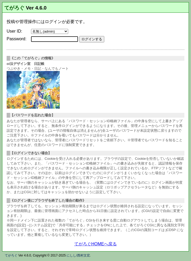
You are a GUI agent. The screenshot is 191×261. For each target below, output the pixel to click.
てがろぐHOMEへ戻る (95, 244)
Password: (17, 39)
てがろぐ (14, 7)
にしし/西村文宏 (78, 255)
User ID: (14, 31)
